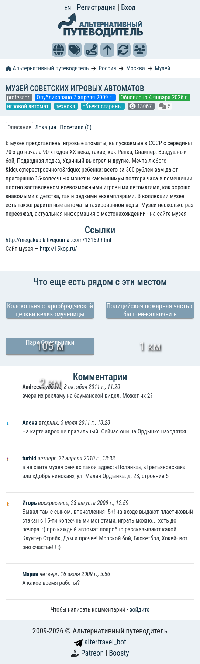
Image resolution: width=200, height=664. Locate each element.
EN (68, 7)
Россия (107, 68)
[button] (58, 49)
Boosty (119, 653)
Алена (30, 422)
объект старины (102, 106)
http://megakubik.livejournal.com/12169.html (58, 239)
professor (19, 97)
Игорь (30, 502)
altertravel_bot (100, 641)
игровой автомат (28, 106)
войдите (139, 609)
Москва (135, 68)
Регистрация (97, 7)
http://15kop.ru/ (58, 248)
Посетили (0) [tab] (76, 127)
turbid (30, 458)
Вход (128, 7)
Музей (162, 68)
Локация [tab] (45, 127)
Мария (30, 573)
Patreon (93, 653)
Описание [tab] (19, 127)
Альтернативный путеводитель (47, 68)
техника (66, 106)
